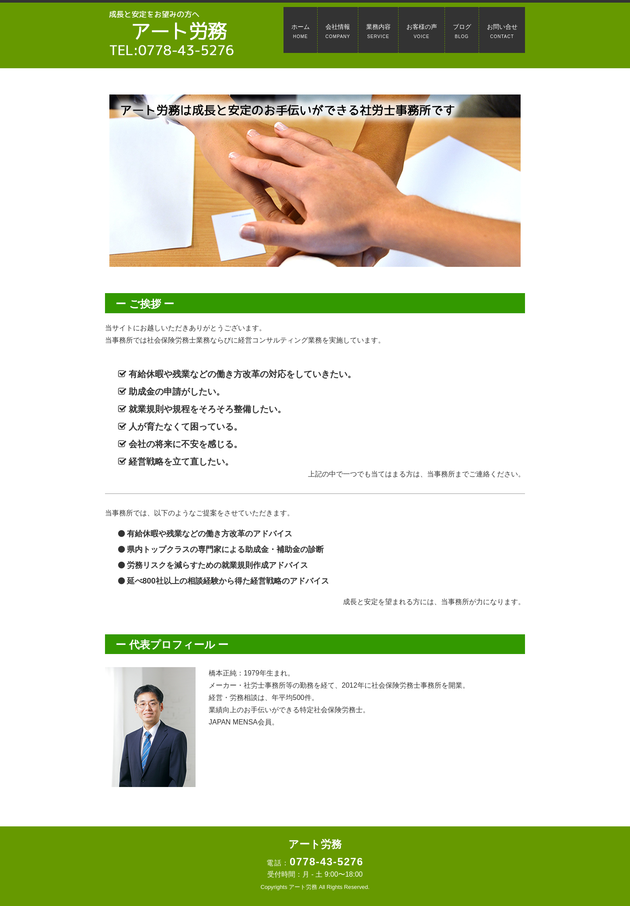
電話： (314, 863)
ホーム (300, 31)
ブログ (462, 31)
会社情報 (338, 31)
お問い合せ (502, 31)
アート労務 (315, 844)
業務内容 (378, 31)
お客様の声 (421, 31)
